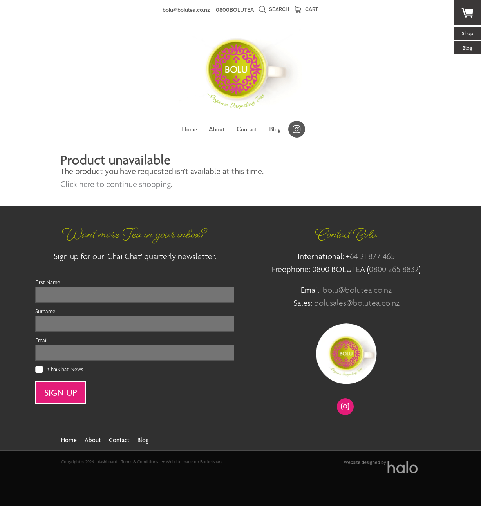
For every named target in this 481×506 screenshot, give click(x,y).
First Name (47, 282)
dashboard (107, 461)
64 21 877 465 (372, 256)
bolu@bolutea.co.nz (186, 10)
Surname (45, 311)
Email (41, 340)
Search (274, 9)
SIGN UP (60, 392)
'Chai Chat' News (65, 369)
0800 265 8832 (394, 269)
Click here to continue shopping (115, 184)
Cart (306, 9)
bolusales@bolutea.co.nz (357, 303)
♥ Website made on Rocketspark (192, 461)
